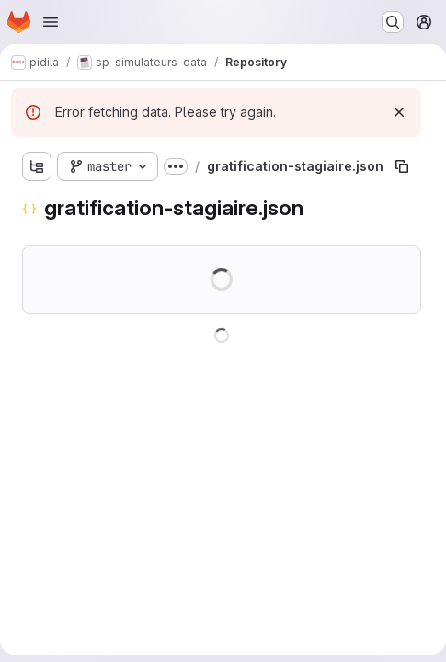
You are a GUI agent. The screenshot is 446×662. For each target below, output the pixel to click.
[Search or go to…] (393, 22)
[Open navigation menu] (50, 22)
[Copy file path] (402, 166)
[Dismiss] (399, 112)
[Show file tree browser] (36, 166)
